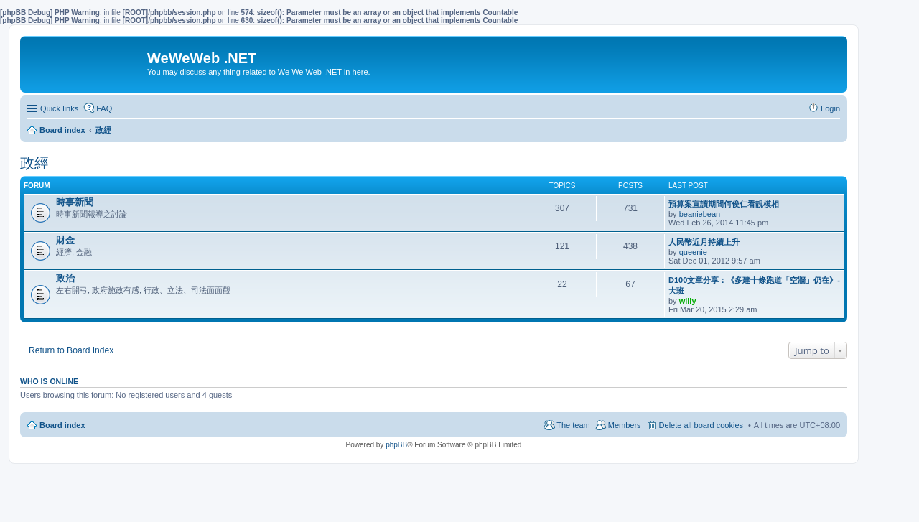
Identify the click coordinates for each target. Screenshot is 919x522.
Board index (62, 425)
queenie (693, 252)
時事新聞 (74, 202)
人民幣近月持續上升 (704, 242)
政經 (34, 163)
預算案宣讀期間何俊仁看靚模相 (723, 204)
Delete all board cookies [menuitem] (701, 425)
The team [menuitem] (572, 425)
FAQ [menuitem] (104, 108)
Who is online (49, 381)
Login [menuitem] (830, 108)
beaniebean (700, 214)
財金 (65, 240)
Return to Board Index (71, 350)
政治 (65, 278)
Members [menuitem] (624, 425)
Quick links (59, 108)
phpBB (396, 445)
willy (687, 301)
